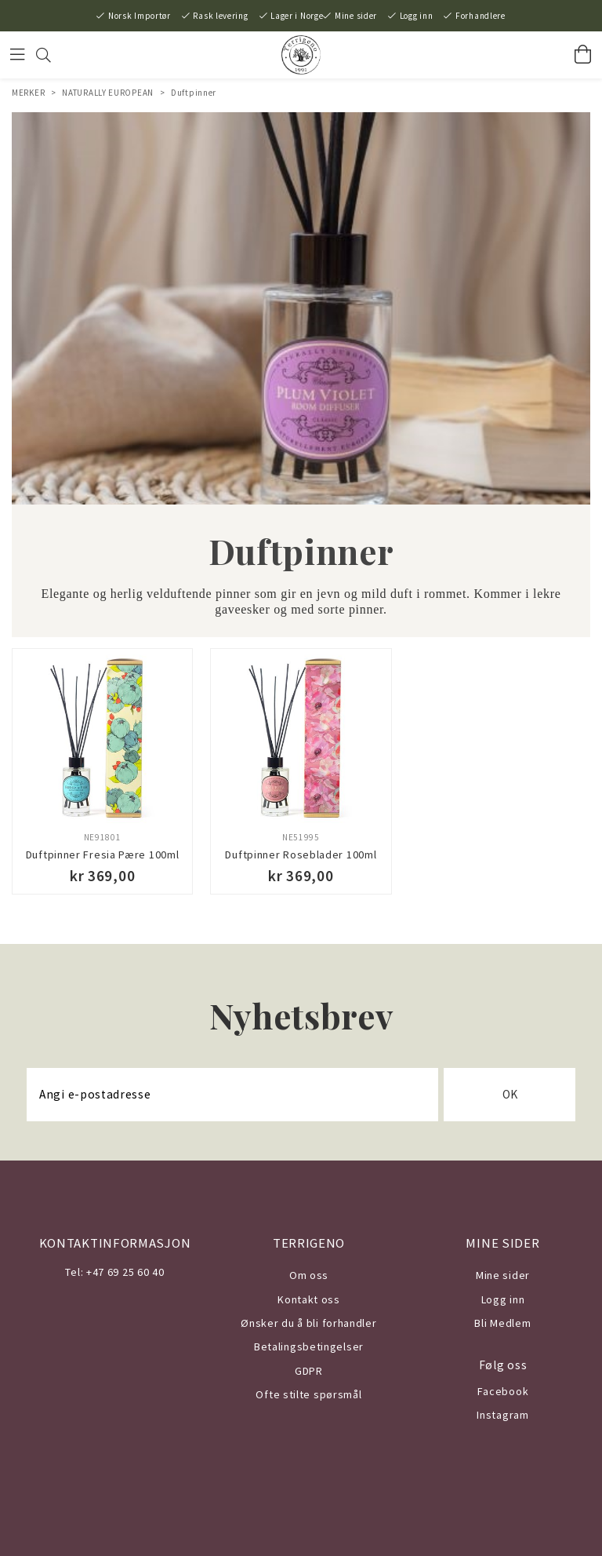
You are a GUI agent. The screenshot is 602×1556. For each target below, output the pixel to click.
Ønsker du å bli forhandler (308, 1323)
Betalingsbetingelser (309, 1346)
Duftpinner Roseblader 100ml (300, 854)
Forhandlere (480, 15)
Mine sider (356, 15)
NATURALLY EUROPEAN (108, 92)
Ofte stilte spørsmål (308, 1394)
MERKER (28, 92)
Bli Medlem (502, 1323)
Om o (303, 1275)
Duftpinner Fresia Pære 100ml (103, 854)
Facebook (503, 1391)
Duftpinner (193, 92)
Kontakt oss (308, 1299)
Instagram (502, 1415)
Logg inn (416, 15)
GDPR (309, 1371)
